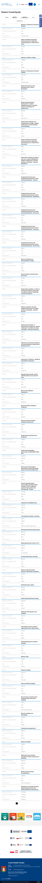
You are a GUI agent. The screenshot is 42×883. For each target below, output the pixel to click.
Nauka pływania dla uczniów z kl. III (30, 543)
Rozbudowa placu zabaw (27, 584)
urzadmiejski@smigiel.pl (18, 869)
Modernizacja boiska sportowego (30, 598)
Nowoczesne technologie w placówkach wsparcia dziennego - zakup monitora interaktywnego (30, 468)
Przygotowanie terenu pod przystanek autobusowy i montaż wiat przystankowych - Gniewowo (30, 228)
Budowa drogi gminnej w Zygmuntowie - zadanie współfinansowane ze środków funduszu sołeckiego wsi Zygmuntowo (29, 105)
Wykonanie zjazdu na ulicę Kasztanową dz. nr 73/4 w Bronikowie (28, 87)
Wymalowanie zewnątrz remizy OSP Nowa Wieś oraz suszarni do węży (29, 376)
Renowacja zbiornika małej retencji (30, 529)
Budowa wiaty (24, 656)
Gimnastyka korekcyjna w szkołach (30, 516)
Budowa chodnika (26, 670)
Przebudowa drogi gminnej (28, 728)
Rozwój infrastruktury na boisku (29, 556)
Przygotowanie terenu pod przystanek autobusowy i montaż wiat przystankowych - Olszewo (29, 178)
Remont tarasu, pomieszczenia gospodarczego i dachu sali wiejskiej (29, 698)
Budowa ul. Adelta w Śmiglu (28, 57)
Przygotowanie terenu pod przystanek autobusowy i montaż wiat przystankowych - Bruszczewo (30, 244)
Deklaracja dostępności (13, 875)
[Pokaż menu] (39, 4)
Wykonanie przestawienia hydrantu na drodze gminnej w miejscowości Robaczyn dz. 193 (30, 344)
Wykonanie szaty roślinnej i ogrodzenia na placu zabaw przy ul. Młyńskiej (30, 757)
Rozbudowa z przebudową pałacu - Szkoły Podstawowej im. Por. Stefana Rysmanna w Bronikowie (30, 788)
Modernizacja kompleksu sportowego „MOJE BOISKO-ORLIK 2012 (30, 452)
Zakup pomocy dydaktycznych (29, 502)
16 (27, 803)
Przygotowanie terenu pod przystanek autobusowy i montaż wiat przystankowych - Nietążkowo (30, 195)
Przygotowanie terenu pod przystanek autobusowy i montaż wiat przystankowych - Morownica (30, 211)
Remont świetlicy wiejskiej (28, 683)
